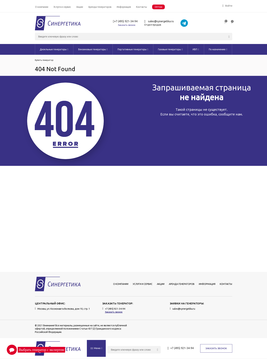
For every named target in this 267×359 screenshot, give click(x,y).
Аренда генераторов (99, 7)
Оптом (158, 7)
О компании (41, 7)
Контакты (141, 7)
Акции (79, 7)
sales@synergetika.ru (159, 21)
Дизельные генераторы (54, 49)
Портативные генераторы (133, 49)
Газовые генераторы (170, 49)
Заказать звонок (126, 25)
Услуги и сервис (62, 7)
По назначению (218, 49)
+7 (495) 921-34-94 (125, 21)
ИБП (196, 49)
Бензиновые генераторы (93, 49)
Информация (124, 7)
